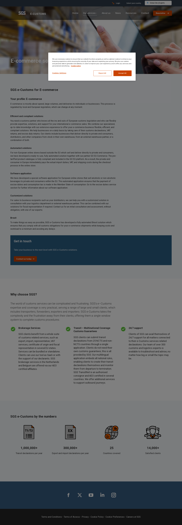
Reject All (102, 73)
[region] (92, 67)
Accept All (122, 73)
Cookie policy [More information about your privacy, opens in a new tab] (76, 66)
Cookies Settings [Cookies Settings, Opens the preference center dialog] (59, 73)
